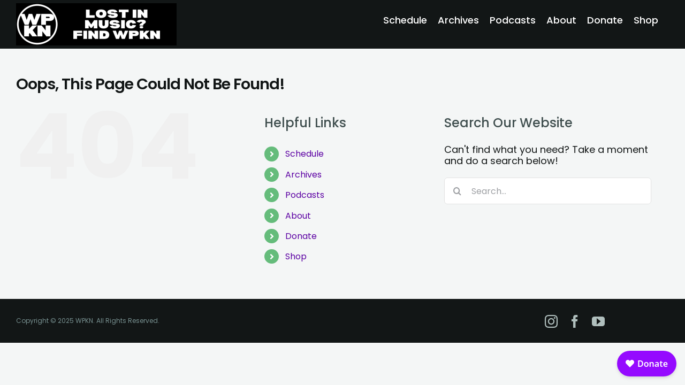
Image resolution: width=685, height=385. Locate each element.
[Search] (457, 191)
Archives (303, 174)
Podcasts (304, 195)
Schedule (304, 154)
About (298, 216)
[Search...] (547, 191)
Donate (301, 236)
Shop (296, 256)
